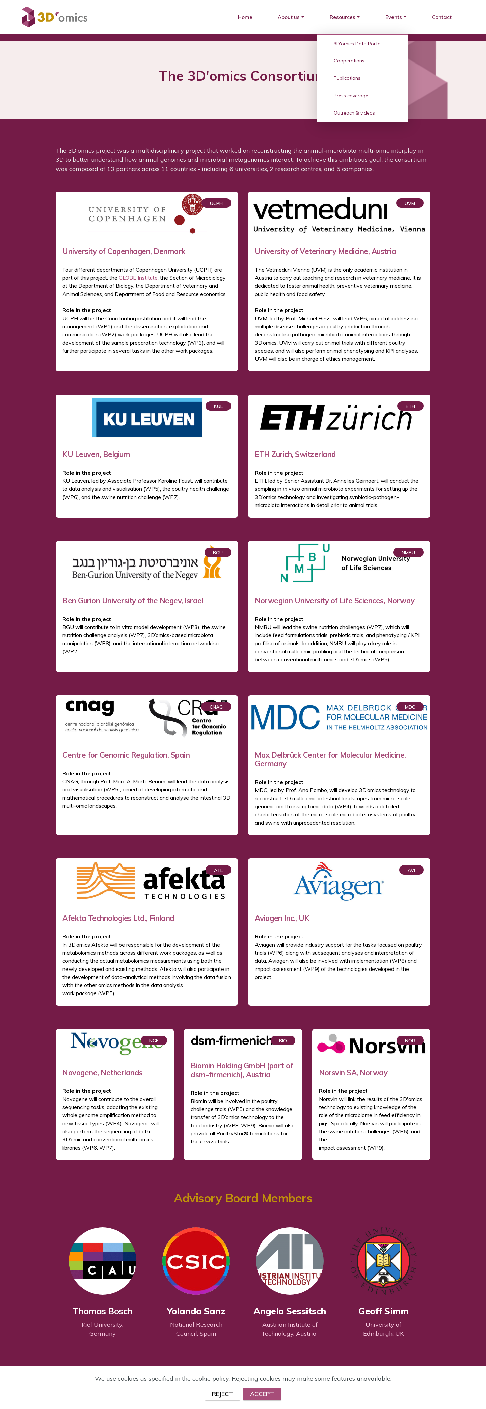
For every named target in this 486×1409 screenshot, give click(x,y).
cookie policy (210, 1394)
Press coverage (351, 96)
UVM (410, 203)
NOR (410, 1040)
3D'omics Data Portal (358, 44)
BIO (283, 1040)
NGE (154, 1040)
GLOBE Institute (138, 277)
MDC (410, 707)
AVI (411, 870)
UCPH (216, 203)
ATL (218, 870)
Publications (347, 78)
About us (289, 17)
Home (245, 17)
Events (393, 17)
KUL (218, 406)
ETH (410, 406)
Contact (442, 17)
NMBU (408, 552)
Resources (342, 17)
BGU (218, 552)
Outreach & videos (354, 113)
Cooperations (349, 61)
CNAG (216, 707)
